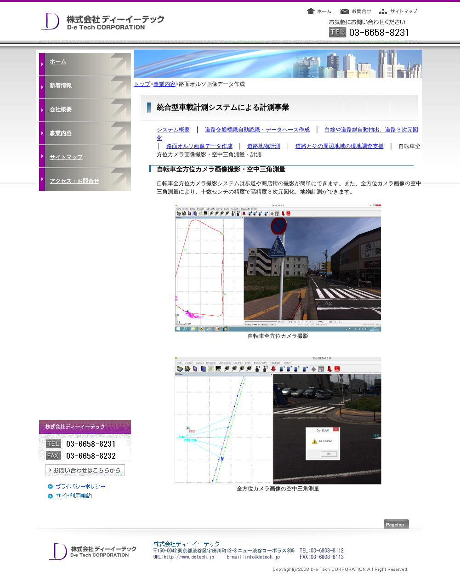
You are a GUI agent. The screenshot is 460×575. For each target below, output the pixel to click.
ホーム (58, 61)
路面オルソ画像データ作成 (199, 146)
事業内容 (61, 133)
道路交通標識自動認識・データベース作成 (257, 129)
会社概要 (61, 109)
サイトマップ (66, 157)
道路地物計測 (263, 146)
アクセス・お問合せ (74, 181)
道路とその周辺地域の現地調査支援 (339, 146)
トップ (142, 84)
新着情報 (61, 85)
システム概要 (173, 129)
